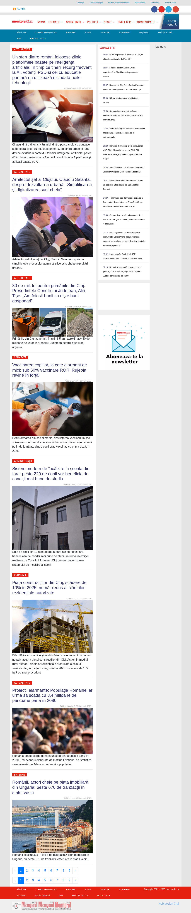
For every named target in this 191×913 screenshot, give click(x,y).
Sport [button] (108, 22)
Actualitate (22, 49)
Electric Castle (37, 38)
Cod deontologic (96, 3)
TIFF (19, 38)
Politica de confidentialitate (118, 3)
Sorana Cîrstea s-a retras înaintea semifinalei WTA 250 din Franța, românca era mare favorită (123, 115)
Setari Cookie (170, 3)
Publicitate (155, 3)
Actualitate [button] (74, 22)
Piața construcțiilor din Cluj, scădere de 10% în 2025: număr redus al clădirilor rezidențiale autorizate (49, 587)
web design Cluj (169, 903)
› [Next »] (75, 870)
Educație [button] (55, 22)
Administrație (23, 461)
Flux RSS (21, 9)
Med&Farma (124, 32)
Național (143, 32)
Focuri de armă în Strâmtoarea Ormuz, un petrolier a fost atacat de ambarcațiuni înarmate (123, 184)
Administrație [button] (146, 22)
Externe (19, 774)
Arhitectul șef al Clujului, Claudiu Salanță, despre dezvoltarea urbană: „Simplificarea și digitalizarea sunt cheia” (52, 184)
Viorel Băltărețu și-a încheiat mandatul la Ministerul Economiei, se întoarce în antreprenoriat (124, 132)
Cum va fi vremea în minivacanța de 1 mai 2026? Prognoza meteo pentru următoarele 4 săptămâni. (124, 219)
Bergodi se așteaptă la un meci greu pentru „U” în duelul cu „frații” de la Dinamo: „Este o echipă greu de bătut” (122, 271)
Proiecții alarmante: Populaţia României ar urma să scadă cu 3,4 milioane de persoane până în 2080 (52, 695)
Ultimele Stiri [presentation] (107, 47)
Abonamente (140, 3)
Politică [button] (93, 22)
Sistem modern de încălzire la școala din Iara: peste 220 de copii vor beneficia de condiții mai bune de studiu (51, 473)
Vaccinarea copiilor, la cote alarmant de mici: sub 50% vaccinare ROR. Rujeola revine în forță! (49, 370)
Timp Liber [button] (124, 22)
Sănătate (21, 32)
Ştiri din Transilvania (46, 32)
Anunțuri (105, 32)
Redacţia (80, 3)
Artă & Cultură (165, 32)
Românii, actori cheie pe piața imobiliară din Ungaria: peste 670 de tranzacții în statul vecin (50, 787)
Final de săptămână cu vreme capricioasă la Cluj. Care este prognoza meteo (120, 72)
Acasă (41, 22)
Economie (70, 32)
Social (88, 32)
